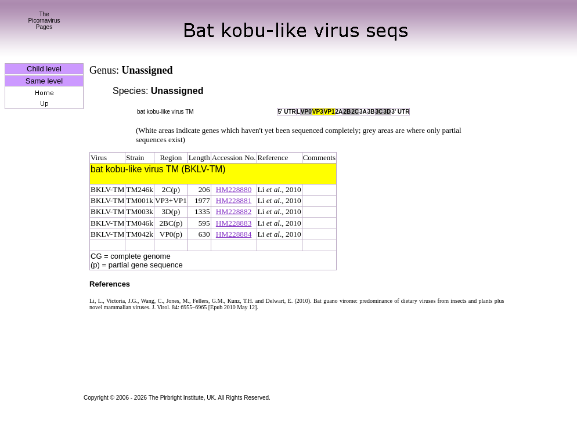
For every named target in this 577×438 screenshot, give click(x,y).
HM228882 (233, 211)
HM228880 (233, 189)
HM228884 (233, 234)
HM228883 (233, 223)
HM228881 (233, 200)
